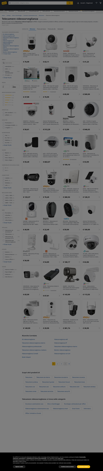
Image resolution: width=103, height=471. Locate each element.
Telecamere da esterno (61, 377)
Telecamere (11, 11)
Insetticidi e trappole (52, 7)
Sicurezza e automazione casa (30, 15)
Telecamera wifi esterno (59, 11)
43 (69, 364)
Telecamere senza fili (63, 391)
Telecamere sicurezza (78, 377)
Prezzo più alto (52, 29)
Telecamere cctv (30, 387)
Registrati (89, 3)
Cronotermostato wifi (34, 11)
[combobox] (38, 3)
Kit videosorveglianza (8, 34)
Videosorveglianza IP (8, 41)
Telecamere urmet (30, 391)
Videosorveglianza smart (60, 408)
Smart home (76, 408)
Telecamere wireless (89, 387)
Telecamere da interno (43, 377)
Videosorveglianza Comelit (30, 353)
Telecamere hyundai (48, 382)
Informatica (87, 408)
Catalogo (9, 15)
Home (3, 15)
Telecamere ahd (74, 387)
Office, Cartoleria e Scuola (33, 413)
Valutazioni (60, 29)
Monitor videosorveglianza (10, 52)
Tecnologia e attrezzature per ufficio (75, 404)
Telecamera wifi (21, 11)
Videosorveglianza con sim (62, 353)
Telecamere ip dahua (31, 382)
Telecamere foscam (64, 382)
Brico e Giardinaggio (20, 7)
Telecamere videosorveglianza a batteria (11, 49)
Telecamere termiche (46, 391)
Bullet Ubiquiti (26, 357)
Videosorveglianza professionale (8, 43)
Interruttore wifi (46, 11)
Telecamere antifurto (59, 387)
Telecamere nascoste (73, 11)
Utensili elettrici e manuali (36, 7)
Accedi (82, 3)
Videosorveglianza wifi (9, 36)
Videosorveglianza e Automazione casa (37, 408)
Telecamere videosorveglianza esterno (11, 38)
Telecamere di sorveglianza (88, 11)
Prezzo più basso (41, 29)
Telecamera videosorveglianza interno (11, 46)
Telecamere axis (44, 387)
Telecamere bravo (79, 382)
